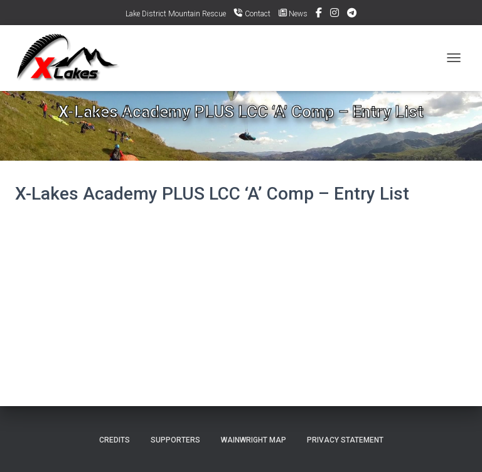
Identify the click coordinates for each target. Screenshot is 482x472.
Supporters (175, 440)
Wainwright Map (253, 440)
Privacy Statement (345, 440)
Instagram (334, 14)
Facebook (319, 14)
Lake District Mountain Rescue (176, 13)
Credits (114, 440)
